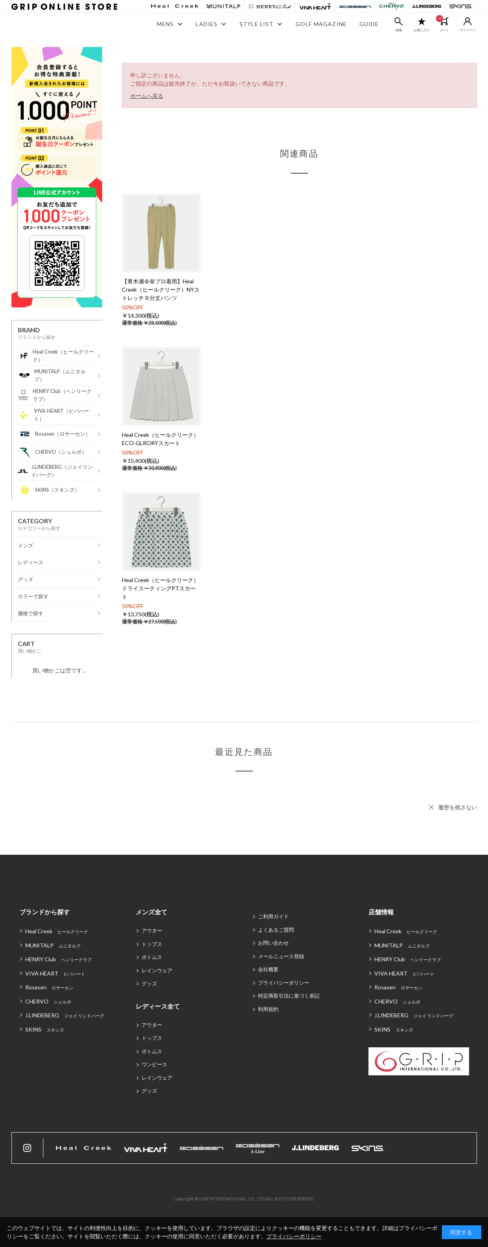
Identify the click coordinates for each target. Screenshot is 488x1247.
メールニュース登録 (281, 956)
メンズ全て (151, 912)
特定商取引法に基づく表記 (289, 995)
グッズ (149, 983)
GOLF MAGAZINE (321, 24)
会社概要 (268, 969)
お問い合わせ (273, 943)
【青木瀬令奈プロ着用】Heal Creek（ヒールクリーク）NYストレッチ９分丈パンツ (161, 289)
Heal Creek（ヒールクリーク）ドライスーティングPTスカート (160, 588)
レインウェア (157, 970)
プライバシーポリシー (283, 982)
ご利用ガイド (273, 916)
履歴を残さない (457, 807)
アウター (152, 930)
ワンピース (154, 1064)
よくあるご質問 (276, 930)
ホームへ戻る (146, 95)
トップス (152, 944)
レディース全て (158, 1006)
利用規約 (268, 1009)
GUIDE (369, 24)
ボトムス (152, 957)
